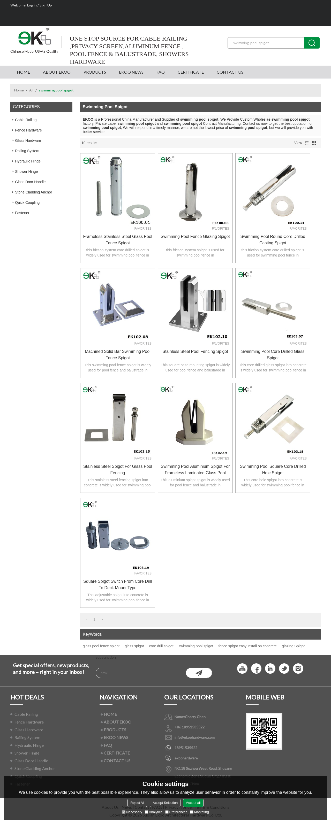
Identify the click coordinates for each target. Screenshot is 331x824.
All (31, 90)
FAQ (160, 71)
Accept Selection (165, 803)
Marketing (199, 812)
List (306, 142)
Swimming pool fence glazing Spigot (195, 236)
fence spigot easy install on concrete (247, 646)
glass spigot (134, 646)
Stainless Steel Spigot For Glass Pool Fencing (117, 469)
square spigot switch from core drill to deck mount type (117, 584)
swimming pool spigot (196, 646)
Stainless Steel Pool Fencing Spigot (195, 351)
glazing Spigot (293, 646)
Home (19, 90)
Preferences (176, 812)
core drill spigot (161, 646)
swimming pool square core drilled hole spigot (273, 469)
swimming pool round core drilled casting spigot (272, 239)
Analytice (154, 812)
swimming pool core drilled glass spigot (273, 354)
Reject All (137, 803)
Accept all (193, 803)
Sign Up (46, 5)
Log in (32, 5)
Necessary (132, 812)
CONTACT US (230, 71)
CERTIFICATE (191, 71)
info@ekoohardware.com (195, 737)
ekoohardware (186, 758)
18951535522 (186, 747)
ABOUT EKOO (57, 71)
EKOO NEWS (131, 71)
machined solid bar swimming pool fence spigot (117, 354)
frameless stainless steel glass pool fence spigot (117, 239)
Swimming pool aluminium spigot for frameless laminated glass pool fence (195, 470)
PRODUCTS (95, 71)
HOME (23, 71)
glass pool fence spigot (101, 646)
